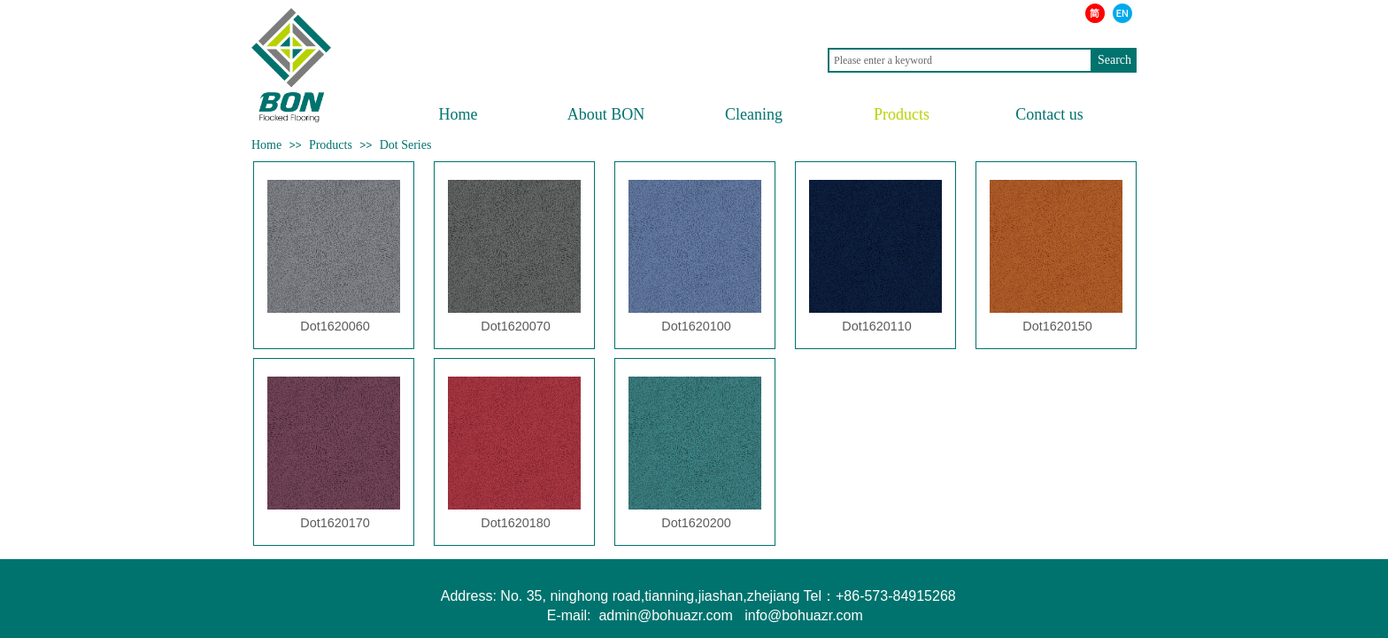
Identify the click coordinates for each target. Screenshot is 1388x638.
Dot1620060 (334, 326)
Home (266, 145)
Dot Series (406, 145)
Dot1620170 (334, 523)
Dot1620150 (1056, 326)
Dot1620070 (515, 326)
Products (330, 145)
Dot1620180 (515, 523)
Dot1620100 (695, 326)
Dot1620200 (695, 523)
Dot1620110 (876, 326)
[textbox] (960, 60)
